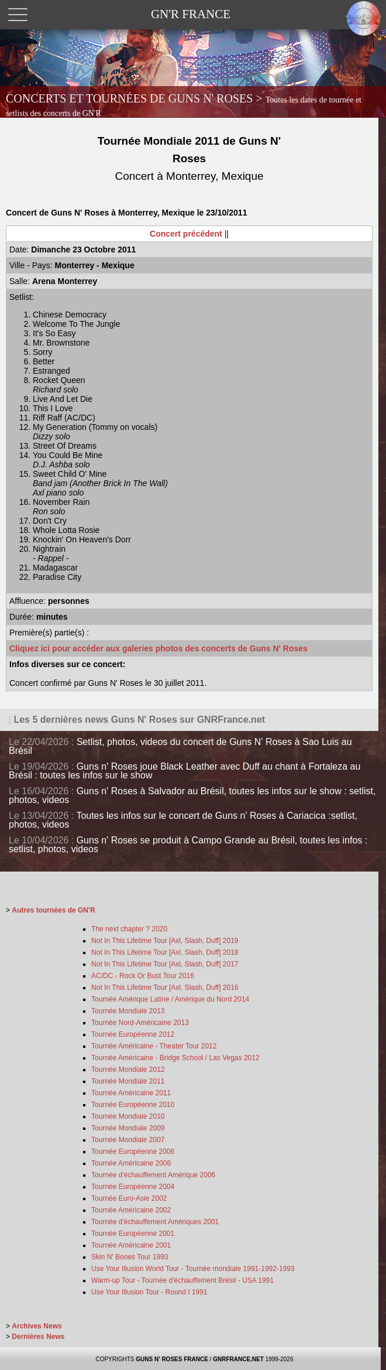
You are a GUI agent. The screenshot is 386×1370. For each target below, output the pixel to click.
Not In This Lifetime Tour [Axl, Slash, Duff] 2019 (164, 941)
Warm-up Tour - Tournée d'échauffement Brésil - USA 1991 (182, 1280)
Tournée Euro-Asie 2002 (129, 1198)
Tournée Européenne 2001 (132, 1233)
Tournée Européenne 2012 (132, 1034)
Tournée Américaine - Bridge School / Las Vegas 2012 (175, 1058)
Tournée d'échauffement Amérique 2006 (153, 1175)
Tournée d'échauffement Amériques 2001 (155, 1222)
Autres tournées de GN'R (53, 910)
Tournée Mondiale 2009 (127, 1128)
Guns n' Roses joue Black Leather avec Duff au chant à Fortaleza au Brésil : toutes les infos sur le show (184, 770)
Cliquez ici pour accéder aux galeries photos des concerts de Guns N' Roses (158, 648)
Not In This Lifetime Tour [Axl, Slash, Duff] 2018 (164, 952)
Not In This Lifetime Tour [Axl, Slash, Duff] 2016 (164, 987)
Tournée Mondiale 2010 (127, 1116)
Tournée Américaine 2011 (131, 1093)
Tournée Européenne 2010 (132, 1105)
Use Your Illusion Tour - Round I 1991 (149, 1292)
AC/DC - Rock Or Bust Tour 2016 (142, 976)
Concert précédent (186, 233)
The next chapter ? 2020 (129, 929)
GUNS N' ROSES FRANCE (172, 1359)
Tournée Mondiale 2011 (127, 1081)
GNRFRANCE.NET (238, 1359)
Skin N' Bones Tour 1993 (129, 1257)
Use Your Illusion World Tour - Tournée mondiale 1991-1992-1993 (193, 1269)
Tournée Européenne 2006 (132, 1151)
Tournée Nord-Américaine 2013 (140, 1023)
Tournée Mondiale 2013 (127, 1011)
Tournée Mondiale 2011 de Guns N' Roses (189, 158)
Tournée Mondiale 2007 (127, 1140)
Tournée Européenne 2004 (132, 1187)
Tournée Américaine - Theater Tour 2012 (153, 1046)
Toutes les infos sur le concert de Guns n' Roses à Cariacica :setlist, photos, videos (183, 820)
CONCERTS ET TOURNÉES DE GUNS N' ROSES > (183, 105)
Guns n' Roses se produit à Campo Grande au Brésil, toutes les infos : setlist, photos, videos (188, 844)
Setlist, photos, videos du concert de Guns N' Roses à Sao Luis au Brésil (180, 746)
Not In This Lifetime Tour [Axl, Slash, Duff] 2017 (164, 964)
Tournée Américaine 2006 (131, 1163)
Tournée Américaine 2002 (131, 1210)
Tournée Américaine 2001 (131, 1245)
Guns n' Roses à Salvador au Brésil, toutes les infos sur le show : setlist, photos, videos (192, 795)
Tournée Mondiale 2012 (127, 1069)
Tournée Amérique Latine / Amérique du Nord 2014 (170, 999)
